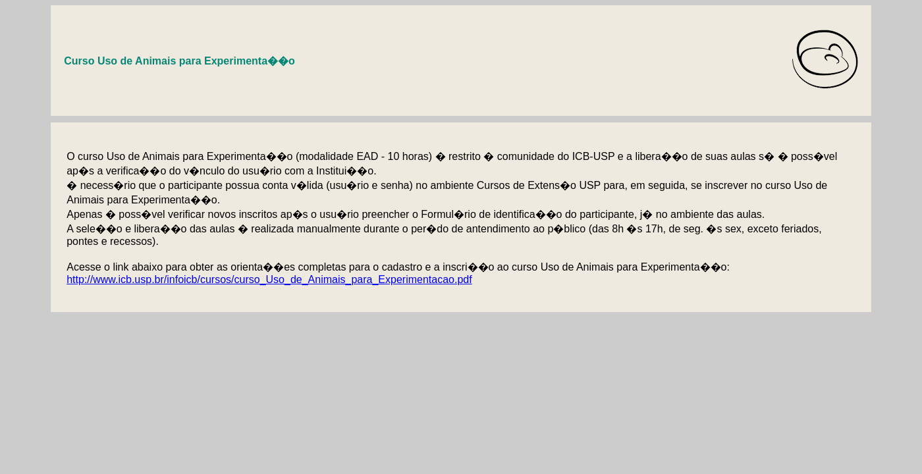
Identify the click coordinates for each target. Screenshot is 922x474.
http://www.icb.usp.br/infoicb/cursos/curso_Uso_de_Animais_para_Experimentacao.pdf (269, 279)
